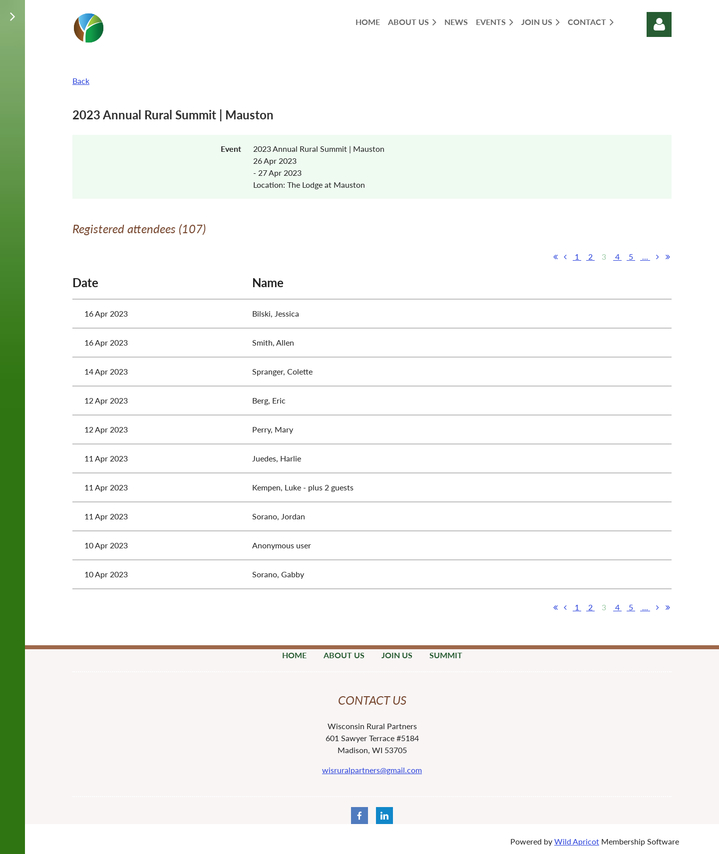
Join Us (396, 655)
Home (294, 655)
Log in (659, 24)
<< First (555, 257)
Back (80, 80)
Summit (445, 655)
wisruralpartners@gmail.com (372, 770)
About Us (344, 655)
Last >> (668, 257)
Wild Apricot (576, 841)
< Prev (565, 257)
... (645, 256)
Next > (658, 257)
